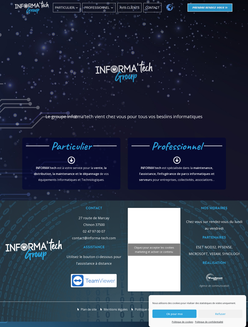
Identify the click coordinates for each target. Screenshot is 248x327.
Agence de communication (214, 285)
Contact (152, 7)
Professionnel (99, 7)
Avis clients (129, 7)
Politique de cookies (182, 321)
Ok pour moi (174, 314)
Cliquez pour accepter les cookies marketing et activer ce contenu (154, 250)
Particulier (66, 7)
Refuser (220, 314)
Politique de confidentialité (209, 321)
